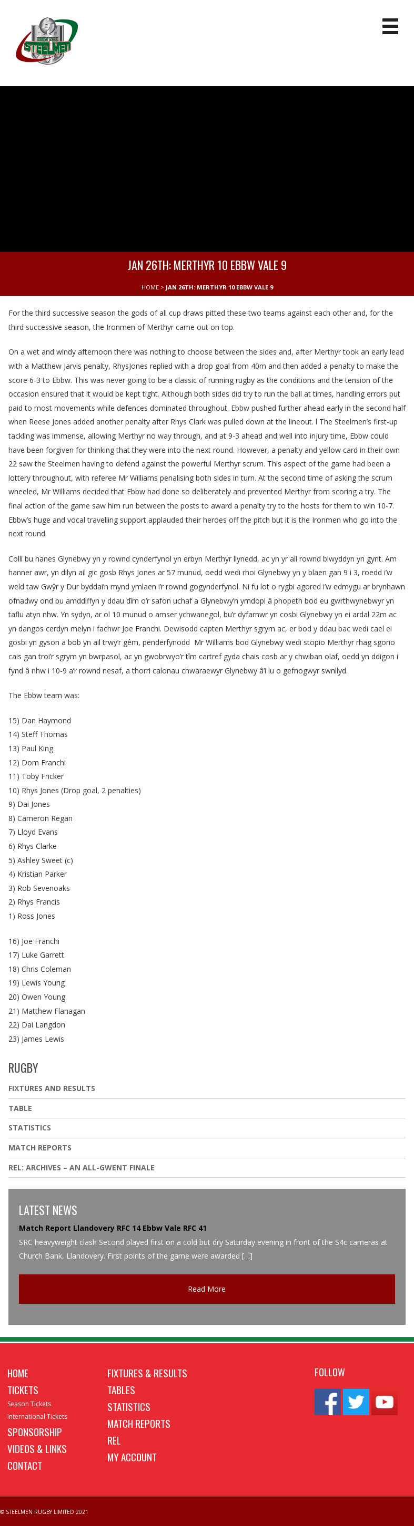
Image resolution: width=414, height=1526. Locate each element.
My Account (132, 1456)
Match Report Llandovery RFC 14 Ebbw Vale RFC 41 (113, 1228)
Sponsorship (34, 1431)
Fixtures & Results (147, 1372)
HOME (150, 287)
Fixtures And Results (51, 1088)
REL (114, 1440)
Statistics (29, 1128)
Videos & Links (37, 1448)
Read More (207, 1289)
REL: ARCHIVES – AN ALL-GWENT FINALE (82, 1167)
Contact (24, 1465)
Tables (121, 1389)
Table (20, 1108)
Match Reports (40, 1148)
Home (17, 1372)
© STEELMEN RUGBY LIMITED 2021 (44, 1511)
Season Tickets (29, 1403)
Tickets (22, 1389)
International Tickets (37, 1416)
